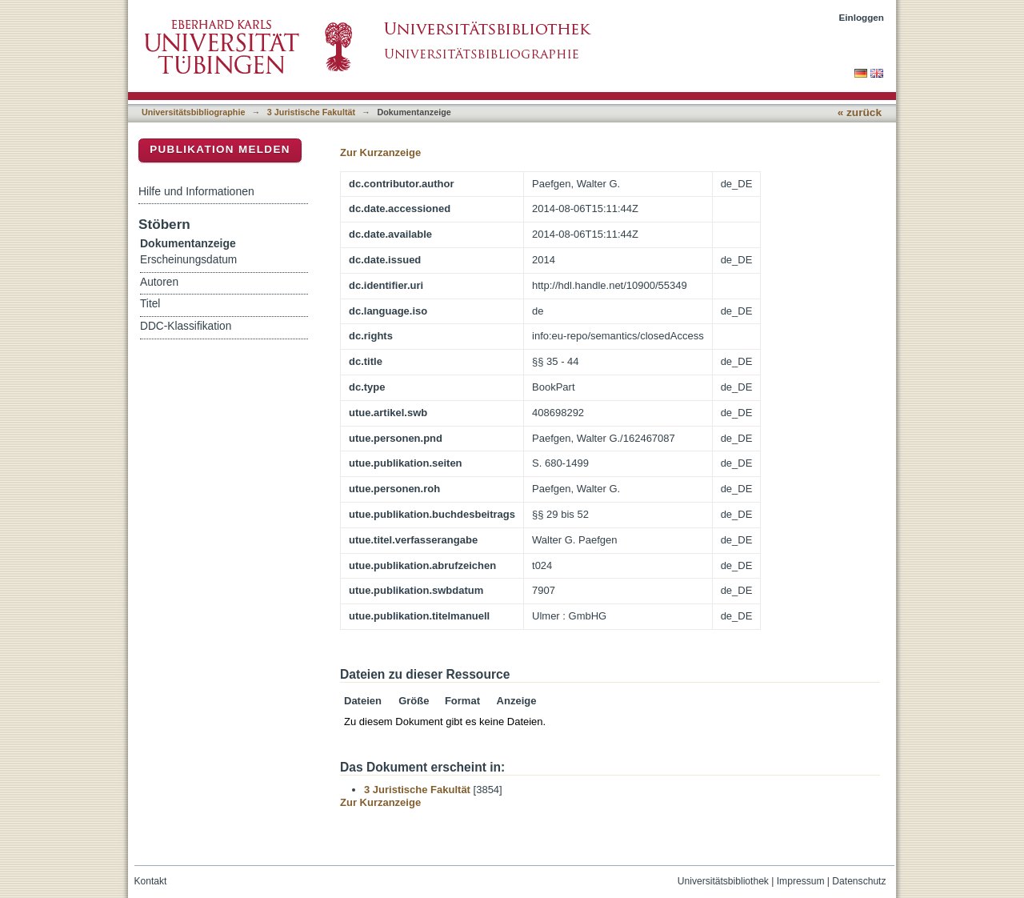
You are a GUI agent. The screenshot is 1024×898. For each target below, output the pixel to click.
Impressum (801, 881)
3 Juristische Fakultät (311, 112)
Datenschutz (859, 881)
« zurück (860, 112)
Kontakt (150, 881)
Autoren (159, 282)
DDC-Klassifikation (185, 326)
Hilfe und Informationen (196, 191)
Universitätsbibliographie (193, 112)
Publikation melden (220, 149)
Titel (150, 304)
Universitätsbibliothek (723, 881)
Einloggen (862, 17)
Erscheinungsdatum (188, 260)
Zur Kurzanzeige (380, 152)
